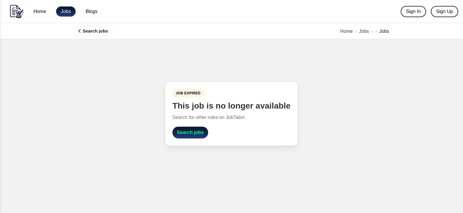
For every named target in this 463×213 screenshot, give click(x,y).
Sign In (413, 11)
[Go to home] (16, 11)
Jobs (66, 11)
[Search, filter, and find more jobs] (93, 31)
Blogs (91, 11)
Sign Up (444, 11)
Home (39, 11)
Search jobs (190, 132)
